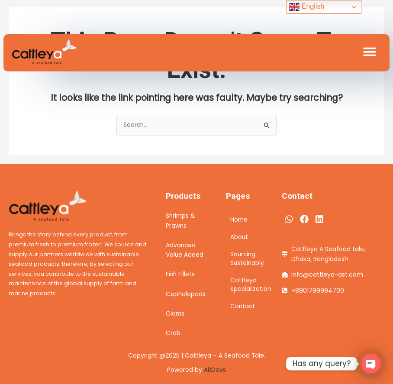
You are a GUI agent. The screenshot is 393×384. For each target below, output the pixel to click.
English (306, 7)
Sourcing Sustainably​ (247, 258)
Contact (242, 306)
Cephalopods (186, 294)
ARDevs (215, 370)
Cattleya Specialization (247, 284)
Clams (175, 314)
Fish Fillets (180, 274)
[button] (369, 51)
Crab (173, 333)
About (239, 237)
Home (239, 220)
